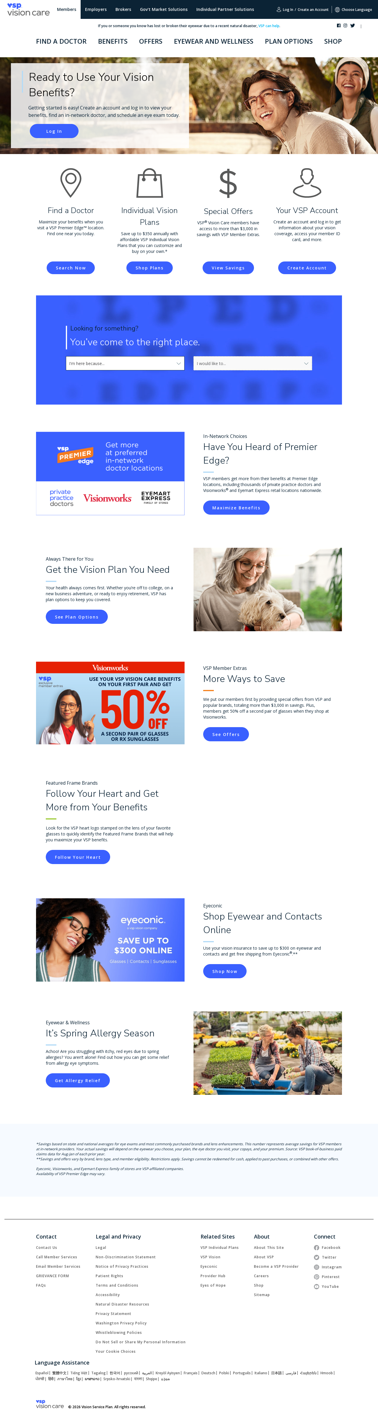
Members (66, 9)
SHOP (333, 41)
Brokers (123, 9)
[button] (366, 27)
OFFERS (150, 41)
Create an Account (313, 9)
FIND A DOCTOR (61, 41)
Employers (96, 9)
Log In (284, 9)
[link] (54, 131)
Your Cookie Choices (116, 1351)
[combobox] (82, 363)
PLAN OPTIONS (289, 41)
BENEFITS (113, 41)
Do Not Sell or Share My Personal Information (141, 1341)
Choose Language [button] (353, 9)
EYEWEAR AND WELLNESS (213, 41)
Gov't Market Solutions (164, 9)
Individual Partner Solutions (225, 9)
